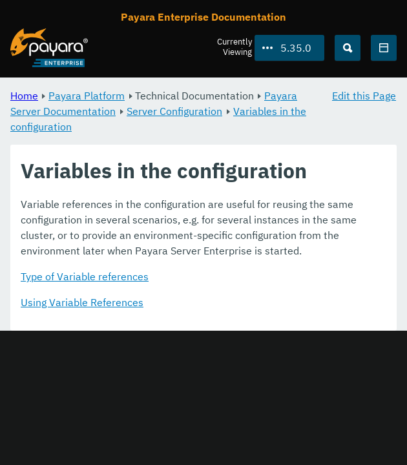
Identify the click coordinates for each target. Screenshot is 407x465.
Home (24, 95)
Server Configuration (174, 111)
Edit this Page (364, 95)
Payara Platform (86, 95)
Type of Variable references (85, 276)
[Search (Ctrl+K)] (347, 48)
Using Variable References (82, 302)
